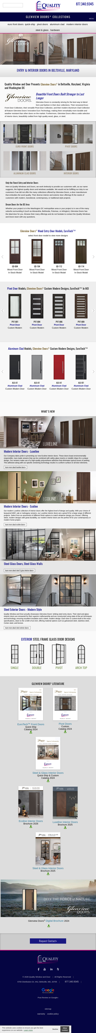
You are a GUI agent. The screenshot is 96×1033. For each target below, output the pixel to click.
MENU (91, 19)
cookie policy (53, 1014)
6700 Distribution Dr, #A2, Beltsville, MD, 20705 (37, 982)
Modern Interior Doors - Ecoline (21, 506)
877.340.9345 (85, 4)
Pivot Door (12, 288)
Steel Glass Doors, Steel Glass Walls (23, 564)
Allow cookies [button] (65, 1029)
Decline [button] (55, 1029)
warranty (41, 1014)
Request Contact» (48, 941)
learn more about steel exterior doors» (17, 628)
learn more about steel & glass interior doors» (19, 570)
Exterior (26, 639)
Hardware (55, 30)
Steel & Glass (42, 30)
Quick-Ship (30, 24)
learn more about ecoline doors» (15, 524)
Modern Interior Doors (77, 24)
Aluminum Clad (57, 24)
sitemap (48, 1009)
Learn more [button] (28, 1030)
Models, (48, 231)
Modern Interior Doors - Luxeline (21, 451)
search (13, 5)
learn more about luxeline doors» (15, 467)
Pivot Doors (42, 24)
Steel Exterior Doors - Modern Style (23, 609)
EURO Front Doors (16, 24)
